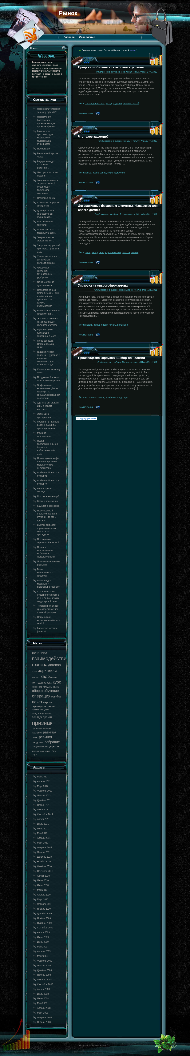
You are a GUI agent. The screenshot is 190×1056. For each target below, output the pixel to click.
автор (88, 172)
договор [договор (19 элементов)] (54, 665)
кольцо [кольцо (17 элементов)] (53, 677)
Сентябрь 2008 (45, 984)
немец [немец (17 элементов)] (56, 687)
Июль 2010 (43, 880)
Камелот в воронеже (48, 506)
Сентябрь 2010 (45, 871)
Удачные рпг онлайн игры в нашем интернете (48, 406)
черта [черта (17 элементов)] (34, 754)
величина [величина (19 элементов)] (39, 652)
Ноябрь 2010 (44, 861)
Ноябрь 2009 (44, 918)
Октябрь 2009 (44, 923)
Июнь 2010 (43, 885)
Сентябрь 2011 (45, 814)
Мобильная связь (129, 72)
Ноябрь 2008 (44, 975)
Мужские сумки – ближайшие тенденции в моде (46, 332)
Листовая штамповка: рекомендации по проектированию (48, 425)
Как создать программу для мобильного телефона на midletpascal (45, 137)
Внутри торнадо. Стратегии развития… (46, 164)
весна (96, 172)
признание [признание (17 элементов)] (37, 728)
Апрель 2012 (44, 781)
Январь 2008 (44, 1022)
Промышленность (128, 290)
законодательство (94, 103)
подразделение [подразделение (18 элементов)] (41, 713)
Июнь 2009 (43, 942)
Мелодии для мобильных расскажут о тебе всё (48, 583)
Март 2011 (42, 842)
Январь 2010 (44, 908)
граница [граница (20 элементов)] (39, 664)
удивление (119, 172)
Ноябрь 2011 (44, 805)
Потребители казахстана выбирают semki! (48, 620)
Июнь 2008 (43, 998)
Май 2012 (42, 776)
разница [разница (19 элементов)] (49, 732)
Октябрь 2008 (44, 979)
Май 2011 (42, 833)
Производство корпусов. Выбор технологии (111, 357)
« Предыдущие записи (86, 419)
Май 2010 (42, 890)
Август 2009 (43, 932)
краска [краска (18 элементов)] (48, 682)
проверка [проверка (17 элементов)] (46, 728)
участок (126, 252)
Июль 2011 (43, 824)
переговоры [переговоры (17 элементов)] (37, 706)
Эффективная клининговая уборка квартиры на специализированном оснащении (48, 391)
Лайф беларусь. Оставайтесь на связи (45, 344)
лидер (104, 325)
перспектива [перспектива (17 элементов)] (50, 706)
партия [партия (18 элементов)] (47, 702)
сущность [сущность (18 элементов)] (53, 746)
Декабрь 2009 (44, 913)
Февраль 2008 (44, 1017)
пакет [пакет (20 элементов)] (37, 702)
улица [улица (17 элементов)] (47, 751)
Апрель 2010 (44, 894)
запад (109, 103)
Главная (69, 37)
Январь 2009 (44, 965)
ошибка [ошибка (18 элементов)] (56, 696)
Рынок (68, 13)
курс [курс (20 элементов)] (57, 682)
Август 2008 (43, 989)
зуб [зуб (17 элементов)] (55, 671)
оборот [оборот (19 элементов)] (37, 691)
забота (89, 325)
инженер (127, 103)
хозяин (134, 252)
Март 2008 (42, 1012)
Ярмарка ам (43, 148)
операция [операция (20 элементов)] (41, 696)
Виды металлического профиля (45, 572)
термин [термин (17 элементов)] (35, 751)
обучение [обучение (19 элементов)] (51, 691)
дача (87, 252)
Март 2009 (42, 956)
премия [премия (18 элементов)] (47, 717)
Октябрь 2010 (44, 866)
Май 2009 (42, 946)
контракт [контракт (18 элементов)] (37, 682)
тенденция (122, 397)
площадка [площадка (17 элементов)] (44, 710)
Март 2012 (42, 786)
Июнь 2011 (43, 828)
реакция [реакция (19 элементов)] (45, 737)
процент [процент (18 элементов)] (37, 732)
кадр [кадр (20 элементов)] (45, 676)
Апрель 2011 (44, 838)
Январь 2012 (44, 795)
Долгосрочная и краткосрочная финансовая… (45, 213)
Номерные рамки (46, 198)
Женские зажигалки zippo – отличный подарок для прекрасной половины (47, 187)
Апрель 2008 (44, 1008)
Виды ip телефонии (47, 501)
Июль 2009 (43, 937)
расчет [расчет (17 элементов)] (35, 737)
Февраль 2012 (44, 790)
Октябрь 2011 (44, 809)
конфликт (111, 397)
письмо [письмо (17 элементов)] (35, 710)
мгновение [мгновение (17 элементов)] (37, 687)
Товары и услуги (131, 141)
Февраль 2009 (44, 960)
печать (112, 325)
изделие (117, 103)
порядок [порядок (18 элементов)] (37, 717)
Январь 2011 (44, 852)
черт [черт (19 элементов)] (54, 750)
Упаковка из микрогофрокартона (103, 285)
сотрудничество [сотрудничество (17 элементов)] (39, 746)
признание (123, 325)
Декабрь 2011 (44, 800)
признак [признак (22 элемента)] (42, 723)
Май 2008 (42, 1003)
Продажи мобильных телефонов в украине (111, 67)
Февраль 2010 (44, 904)
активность (91, 397)
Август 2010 (43, 876)
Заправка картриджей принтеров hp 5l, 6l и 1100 (48, 248)
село (101, 252)
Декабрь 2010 (44, 857)
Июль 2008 (43, 994)
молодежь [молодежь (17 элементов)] (47, 687)
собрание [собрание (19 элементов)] (52, 742)
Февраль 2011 (44, 847)
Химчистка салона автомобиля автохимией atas (47, 259)
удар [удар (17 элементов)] (41, 751)
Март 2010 (42, 899)
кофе (110, 172)
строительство (113, 252)
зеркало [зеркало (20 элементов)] (45, 670)
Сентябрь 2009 (45, 927)
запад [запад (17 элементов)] (35, 671)
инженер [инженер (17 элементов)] (36, 677)
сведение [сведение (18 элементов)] (38, 742)
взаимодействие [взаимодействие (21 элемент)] (50, 658)
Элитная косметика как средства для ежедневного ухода (47, 321)
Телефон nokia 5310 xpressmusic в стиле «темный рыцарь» (47, 609)
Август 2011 (43, 819)
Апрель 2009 (44, 951)
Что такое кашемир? (48, 496)
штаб (136, 103)
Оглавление (87, 37)
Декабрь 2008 (44, 970)
